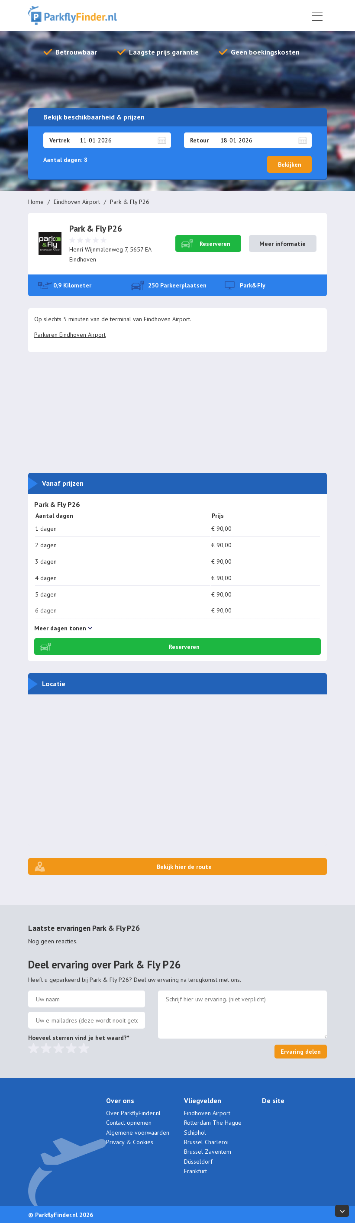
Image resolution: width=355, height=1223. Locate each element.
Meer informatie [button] (282, 244)
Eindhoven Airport (77, 202)
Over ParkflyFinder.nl (133, 1113)
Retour (199, 140)
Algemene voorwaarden (137, 1132)
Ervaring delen (301, 1051)
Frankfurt (195, 1171)
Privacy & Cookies (129, 1142)
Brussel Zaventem (207, 1151)
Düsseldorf (198, 1161)
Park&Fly (252, 285)
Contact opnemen (129, 1122)
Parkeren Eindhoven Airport (70, 335)
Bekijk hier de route (184, 867)
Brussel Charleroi (206, 1142)
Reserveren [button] (215, 244)
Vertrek (59, 140)
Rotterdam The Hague (213, 1122)
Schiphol (195, 1132)
